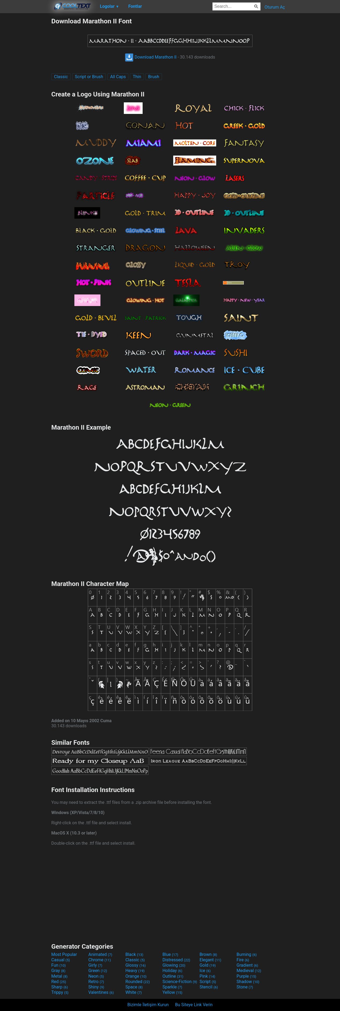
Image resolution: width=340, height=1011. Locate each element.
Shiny (96, 987)
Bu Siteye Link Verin (194, 1004)
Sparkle (172, 987)
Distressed (176, 959)
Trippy (59, 992)
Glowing (173, 965)
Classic (61, 76)
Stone (245, 987)
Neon (96, 976)
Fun (58, 965)
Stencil (209, 987)
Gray (58, 970)
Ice (205, 970)
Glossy (135, 965)
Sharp (59, 987)
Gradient (247, 965)
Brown (208, 954)
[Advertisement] (25, 97)
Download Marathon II (150, 57)
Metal (59, 976)
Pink (207, 976)
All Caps (118, 76)
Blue (170, 954)
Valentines (101, 992)
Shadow (248, 981)
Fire (243, 959)
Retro (96, 981)
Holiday (172, 970)
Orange (136, 976)
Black (134, 954)
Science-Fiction (179, 981)
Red (58, 981)
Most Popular (64, 954)
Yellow (172, 992)
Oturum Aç (275, 7)
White (133, 992)
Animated (100, 954)
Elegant (210, 959)
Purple (246, 976)
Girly (95, 965)
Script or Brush (89, 76)
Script (208, 981)
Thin (137, 76)
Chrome (99, 959)
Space (134, 987)
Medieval (249, 970)
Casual (60, 959)
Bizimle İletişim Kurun (148, 1004)
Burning (247, 954)
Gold (208, 965)
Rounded (137, 981)
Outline (172, 976)
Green (97, 970)
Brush (153, 76)
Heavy (134, 970)
